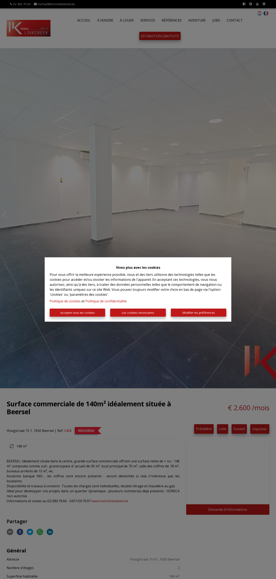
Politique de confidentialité (106, 301)
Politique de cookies (65, 301)
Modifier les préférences (198, 313)
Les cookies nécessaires (138, 313)
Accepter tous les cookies (77, 313)
